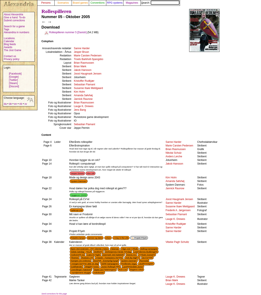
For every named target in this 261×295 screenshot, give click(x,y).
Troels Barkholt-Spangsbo (88, 59)
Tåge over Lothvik (129, 249)
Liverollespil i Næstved (81, 269)
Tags (6, 29)
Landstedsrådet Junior (133, 266)
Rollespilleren (56, 11)
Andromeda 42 (77, 254)
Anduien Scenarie (147, 254)
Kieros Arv (131, 254)
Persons (46, 2)
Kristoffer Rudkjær (84, 80)
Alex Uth (90, 173)
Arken (108, 238)
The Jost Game (12, 50)
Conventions (98, 2)
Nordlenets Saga (128, 263)
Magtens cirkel (136, 269)
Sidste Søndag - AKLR (81, 252)
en (15, 103)
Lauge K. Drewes (83, 106)
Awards (8, 47)
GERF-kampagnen (109, 263)
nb (20, 103)
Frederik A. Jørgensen (178, 210)
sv (25, 103)
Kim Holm (79, 91)
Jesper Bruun (81, 51)
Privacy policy (11, 59)
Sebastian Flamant (84, 84)
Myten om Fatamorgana (105, 269)
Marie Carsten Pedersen (87, 55)
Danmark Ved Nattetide (113, 254)
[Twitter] (13, 80)
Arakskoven (98, 272)
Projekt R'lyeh (140, 238)
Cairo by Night (93, 254)
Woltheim (98, 252)
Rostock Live (87, 257)
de (10, 103)
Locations (9, 38)
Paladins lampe (78, 238)
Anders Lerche (174, 156)
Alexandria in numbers (16, 32)
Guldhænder (76, 266)
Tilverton (74, 257)
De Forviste (147, 257)
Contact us (10, 56)
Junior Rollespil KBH (110, 266)
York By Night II (132, 257)
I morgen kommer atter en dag (84, 263)
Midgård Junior (91, 266)
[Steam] (13, 83)
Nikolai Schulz (174, 152)
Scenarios (63, 2)
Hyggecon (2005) (79, 195)
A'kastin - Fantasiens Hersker (109, 257)
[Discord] (14, 86)
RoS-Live (123, 269)
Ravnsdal (144, 260)
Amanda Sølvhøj (83, 95)
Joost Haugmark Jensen (87, 73)
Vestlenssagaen (146, 263)
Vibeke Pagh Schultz (177, 242)
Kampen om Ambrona (81, 260)
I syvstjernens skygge (80, 272)
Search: (160, 2)
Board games (80, 2)
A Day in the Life (120, 238)
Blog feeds (10, 44)
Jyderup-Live (76, 210)
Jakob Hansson (82, 70)
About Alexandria (13, 14)
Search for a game (14, 26)
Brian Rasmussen (84, 62)
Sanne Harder (82, 48)
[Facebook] (15, 73)
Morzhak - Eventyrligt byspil (106, 260)
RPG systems (114, 2)
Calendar (9, 41)
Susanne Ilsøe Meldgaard (88, 88)
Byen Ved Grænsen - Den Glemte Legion (89, 249)
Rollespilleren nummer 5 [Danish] (68, 32)
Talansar (115, 249)
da (5, 103)
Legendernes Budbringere (145, 252)
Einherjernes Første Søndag (118, 252)
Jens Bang (80, 109)
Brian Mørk (80, 66)
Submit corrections (14, 20)
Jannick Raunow (83, 98)
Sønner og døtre (95, 238)
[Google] (13, 76)
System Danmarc (79, 181)
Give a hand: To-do (14, 17)
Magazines (132, 2)
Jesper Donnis (77, 173)
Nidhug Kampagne (148, 249)
